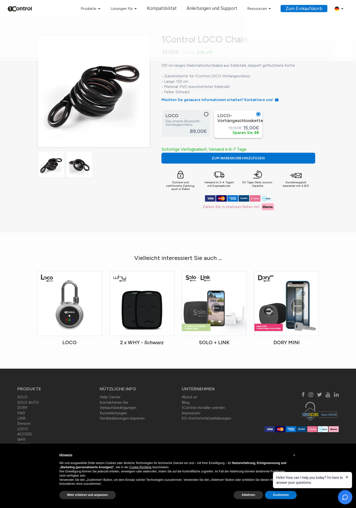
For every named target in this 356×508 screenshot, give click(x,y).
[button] (294, 455)
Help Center (110, 397)
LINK (21, 418)
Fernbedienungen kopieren (122, 418)
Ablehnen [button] (248, 495)
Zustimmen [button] (281, 495)
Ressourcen (264, 8)
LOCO (22, 429)
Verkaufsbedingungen (118, 408)
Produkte (109, 8)
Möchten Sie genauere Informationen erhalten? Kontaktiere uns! (220, 100)
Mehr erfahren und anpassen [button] (87, 495)
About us (189, 397)
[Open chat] (345, 497)
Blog (185, 402)
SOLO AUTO (28, 402)
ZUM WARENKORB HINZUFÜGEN (262, 158)
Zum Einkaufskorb (307, 8)
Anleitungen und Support (223, 8)
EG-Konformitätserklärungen (206, 418)
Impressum (191, 413)
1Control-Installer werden (203, 408)
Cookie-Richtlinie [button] (140, 467)
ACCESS (24, 434)
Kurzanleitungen (113, 413)
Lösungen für (142, 8)
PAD (21, 413)
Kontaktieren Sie (114, 402)
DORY (22, 408)
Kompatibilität (179, 8)
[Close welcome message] (347, 477)
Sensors (24, 424)
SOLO (22, 397)
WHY (21, 439)
